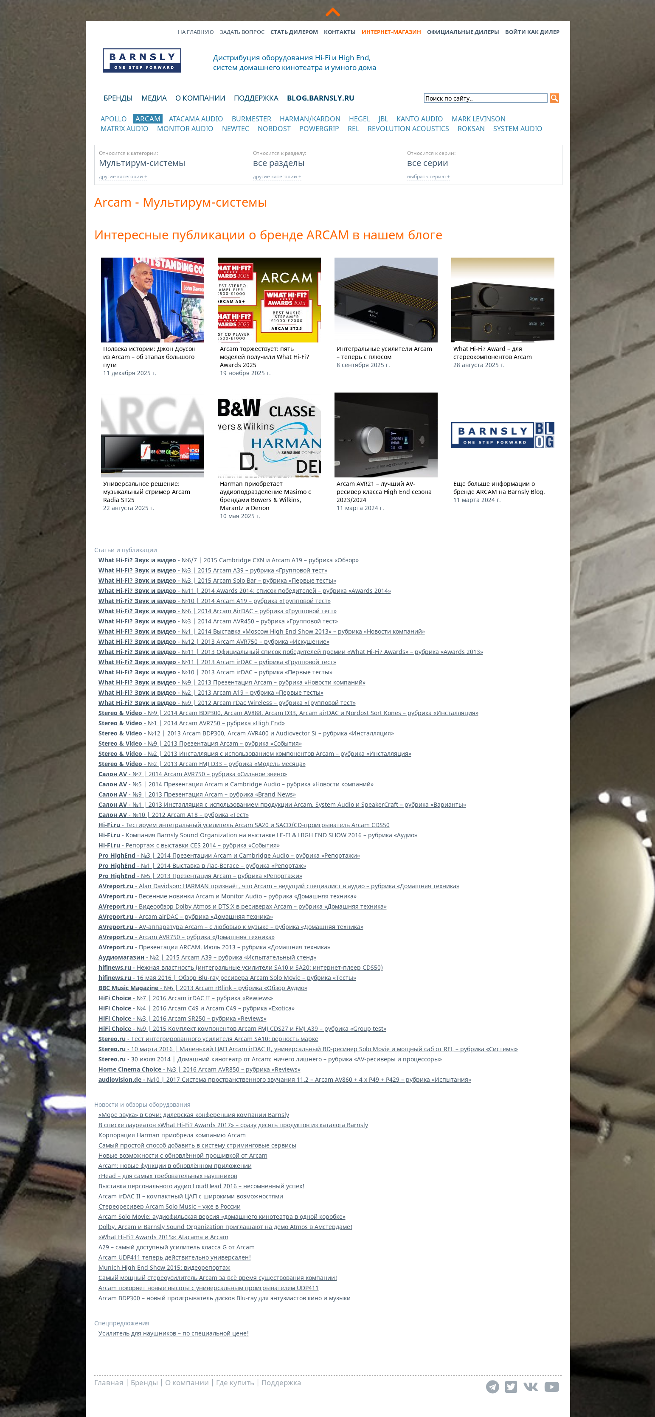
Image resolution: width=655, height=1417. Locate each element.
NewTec (235, 128)
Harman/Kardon (310, 118)
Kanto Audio (419, 118)
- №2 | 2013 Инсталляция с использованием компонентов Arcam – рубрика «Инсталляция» (254, 753)
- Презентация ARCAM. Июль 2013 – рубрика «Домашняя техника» (214, 947)
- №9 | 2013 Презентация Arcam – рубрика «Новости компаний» (231, 682)
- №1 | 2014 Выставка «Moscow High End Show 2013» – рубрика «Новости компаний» (261, 631)
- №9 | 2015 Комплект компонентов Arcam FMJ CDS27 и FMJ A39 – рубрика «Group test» (242, 1028)
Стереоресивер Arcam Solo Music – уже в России (169, 1206)
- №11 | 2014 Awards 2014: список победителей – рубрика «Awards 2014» (244, 590)
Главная (109, 1382)
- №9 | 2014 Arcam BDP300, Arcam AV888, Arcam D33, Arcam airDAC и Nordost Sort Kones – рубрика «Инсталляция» (288, 713)
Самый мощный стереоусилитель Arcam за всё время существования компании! (217, 1278)
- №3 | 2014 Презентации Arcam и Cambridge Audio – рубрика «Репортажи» (229, 855)
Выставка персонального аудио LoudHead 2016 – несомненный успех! (201, 1186)
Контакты (340, 32)
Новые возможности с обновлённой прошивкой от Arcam (182, 1155)
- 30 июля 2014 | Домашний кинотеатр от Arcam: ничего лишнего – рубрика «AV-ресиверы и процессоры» (270, 1059)
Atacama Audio (196, 118)
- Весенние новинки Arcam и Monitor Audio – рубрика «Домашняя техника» (227, 896)
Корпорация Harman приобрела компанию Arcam (172, 1135)
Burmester (251, 118)
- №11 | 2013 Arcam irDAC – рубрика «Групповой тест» (217, 662)
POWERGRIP (319, 128)
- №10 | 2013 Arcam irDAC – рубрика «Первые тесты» (215, 672)
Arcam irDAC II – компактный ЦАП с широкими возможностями (190, 1196)
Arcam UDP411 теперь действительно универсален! (174, 1257)
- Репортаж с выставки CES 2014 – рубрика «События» (189, 845)
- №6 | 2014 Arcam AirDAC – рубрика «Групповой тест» (217, 611)
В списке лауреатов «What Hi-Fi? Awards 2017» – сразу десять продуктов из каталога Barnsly (233, 1125)
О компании (200, 98)
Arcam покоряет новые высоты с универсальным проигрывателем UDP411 (208, 1288)
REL (353, 128)
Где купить (235, 1382)
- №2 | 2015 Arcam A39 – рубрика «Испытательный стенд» (207, 957)
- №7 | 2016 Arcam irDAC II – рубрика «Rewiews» (185, 998)
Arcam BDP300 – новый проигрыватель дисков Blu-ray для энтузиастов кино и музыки (224, 1298)
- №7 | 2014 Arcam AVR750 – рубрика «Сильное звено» (192, 774)
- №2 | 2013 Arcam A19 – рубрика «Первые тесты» (210, 692)
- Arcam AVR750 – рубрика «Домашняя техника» (186, 937)
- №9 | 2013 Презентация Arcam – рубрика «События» (200, 743)
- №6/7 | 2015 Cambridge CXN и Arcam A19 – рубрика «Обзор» (228, 560)
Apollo (114, 118)
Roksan (471, 128)
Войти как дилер (532, 32)
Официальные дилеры (463, 32)
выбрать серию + (428, 176)
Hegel (359, 118)
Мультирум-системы (142, 162)
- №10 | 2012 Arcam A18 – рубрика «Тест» (173, 815)
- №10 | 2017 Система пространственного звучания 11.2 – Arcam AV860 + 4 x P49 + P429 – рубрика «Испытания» (284, 1079)
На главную (196, 32)
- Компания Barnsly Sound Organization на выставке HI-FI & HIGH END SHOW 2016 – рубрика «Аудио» (257, 835)
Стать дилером (294, 32)
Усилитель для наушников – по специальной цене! (173, 1333)
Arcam (147, 118)
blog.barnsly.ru (320, 98)
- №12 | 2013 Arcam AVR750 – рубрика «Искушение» (213, 641)
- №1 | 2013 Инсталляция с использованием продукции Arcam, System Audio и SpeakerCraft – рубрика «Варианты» (282, 804)
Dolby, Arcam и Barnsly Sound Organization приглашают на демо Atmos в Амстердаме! (225, 1227)
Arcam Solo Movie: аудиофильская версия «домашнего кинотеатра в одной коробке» (222, 1216)
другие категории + (123, 176)
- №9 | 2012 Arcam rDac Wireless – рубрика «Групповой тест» (227, 703)
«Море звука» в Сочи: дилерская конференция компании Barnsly (193, 1115)
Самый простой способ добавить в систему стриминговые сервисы (197, 1145)
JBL (383, 118)
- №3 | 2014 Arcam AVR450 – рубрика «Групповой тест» (218, 621)
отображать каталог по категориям (142, 136)
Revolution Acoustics (408, 128)
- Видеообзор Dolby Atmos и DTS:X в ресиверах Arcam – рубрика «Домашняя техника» (242, 906)
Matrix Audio (125, 128)
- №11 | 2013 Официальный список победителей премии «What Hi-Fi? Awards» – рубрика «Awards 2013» (290, 652)
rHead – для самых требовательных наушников (167, 1176)
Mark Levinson (479, 118)
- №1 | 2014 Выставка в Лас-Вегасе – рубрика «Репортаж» (202, 865)
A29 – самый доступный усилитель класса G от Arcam (176, 1247)
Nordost (274, 128)
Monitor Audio (185, 128)
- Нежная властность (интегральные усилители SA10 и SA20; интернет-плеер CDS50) (240, 967)
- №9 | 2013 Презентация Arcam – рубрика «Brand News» (197, 794)
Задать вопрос (242, 32)
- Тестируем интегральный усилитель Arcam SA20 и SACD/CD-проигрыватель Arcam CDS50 (244, 825)
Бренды (118, 98)
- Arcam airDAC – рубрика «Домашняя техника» (185, 916)
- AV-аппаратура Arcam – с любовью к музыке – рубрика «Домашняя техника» (230, 927)
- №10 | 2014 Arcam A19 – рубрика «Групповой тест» (214, 601)
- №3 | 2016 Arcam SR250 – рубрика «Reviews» (182, 1018)
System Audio (518, 128)
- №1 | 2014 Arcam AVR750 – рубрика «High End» (191, 723)
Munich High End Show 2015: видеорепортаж (164, 1267)
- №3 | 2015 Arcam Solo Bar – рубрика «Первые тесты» (217, 580)
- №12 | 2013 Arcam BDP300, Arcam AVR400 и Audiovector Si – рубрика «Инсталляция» (246, 733)
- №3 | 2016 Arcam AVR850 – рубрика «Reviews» (199, 1069)
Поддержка (256, 98)
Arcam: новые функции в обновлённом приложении (175, 1166)
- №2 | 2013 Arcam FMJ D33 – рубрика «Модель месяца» (202, 764)
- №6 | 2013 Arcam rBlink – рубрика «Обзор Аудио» (202, 988)
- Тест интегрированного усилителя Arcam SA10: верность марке (208, 1039)
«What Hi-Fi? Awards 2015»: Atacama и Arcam (163, 1237)
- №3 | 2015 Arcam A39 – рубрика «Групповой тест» (212, 570)
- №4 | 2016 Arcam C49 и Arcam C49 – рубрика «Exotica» (196, 1008)
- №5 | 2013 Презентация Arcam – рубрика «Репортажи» (200, 876)
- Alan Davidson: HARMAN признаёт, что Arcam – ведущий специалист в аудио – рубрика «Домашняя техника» (278, 886)
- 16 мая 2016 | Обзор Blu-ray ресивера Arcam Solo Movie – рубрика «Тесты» (227, 978)
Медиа (154, 98)
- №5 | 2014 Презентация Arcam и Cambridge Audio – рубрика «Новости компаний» (236, 784)
